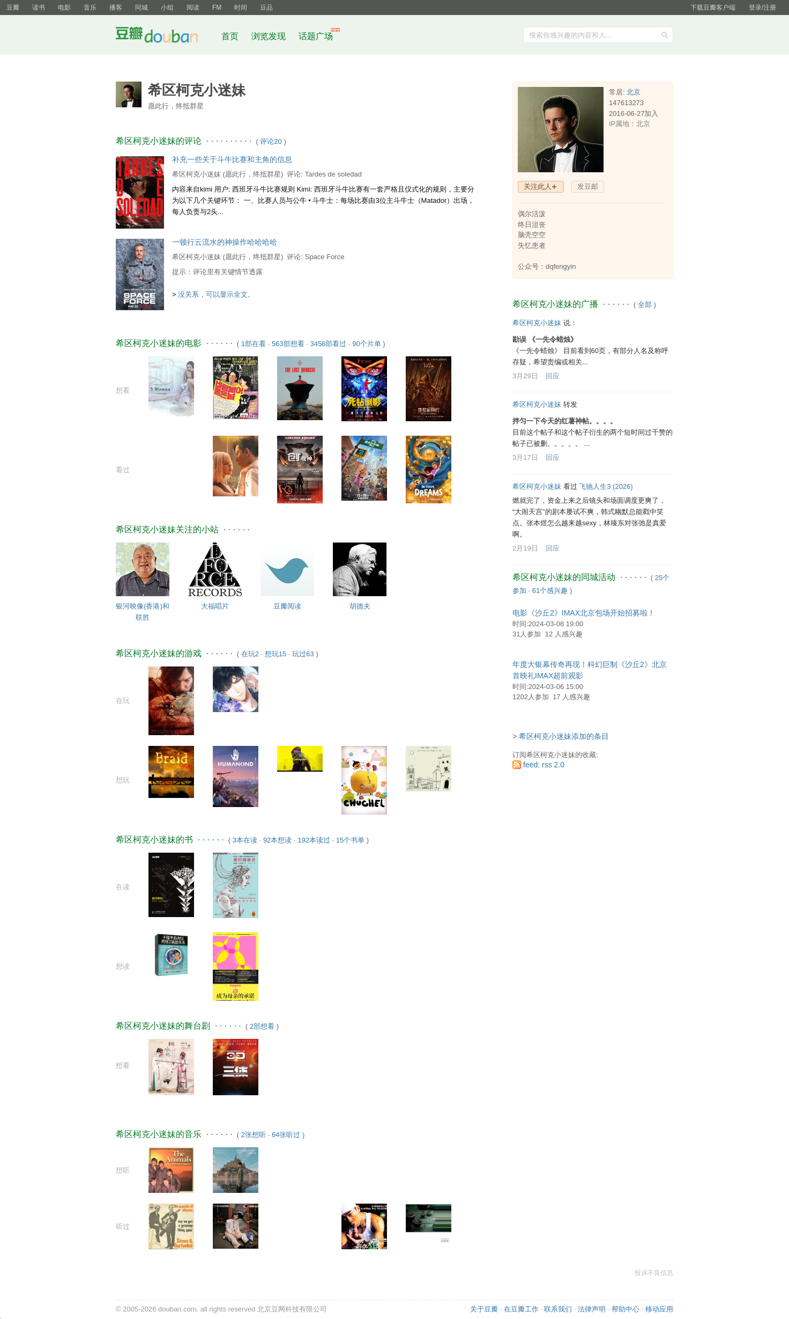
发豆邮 (587, 186)
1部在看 (253, 344)
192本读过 (313, 840)
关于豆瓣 (484, 1309)
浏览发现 (269, 36)
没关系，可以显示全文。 (216, 294)
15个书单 (350, 840)
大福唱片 (215, 606)
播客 (115, 7)
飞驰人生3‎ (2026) (605, 486)
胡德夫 (359, 606)
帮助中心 (625, 1309)
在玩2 (250, 654)
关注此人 (538, 186)
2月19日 (525, 548)
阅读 (193, 7)
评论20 (270, 141)
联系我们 (558, 1309)
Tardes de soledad (333, 174)
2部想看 (262, 1026)
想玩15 (275, 654)
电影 (64, 7)
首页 (230, 36)
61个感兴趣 (550, 591)
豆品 (266, 7)
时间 (240, 7)
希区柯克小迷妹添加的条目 (564, 736)
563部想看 (288, 344)
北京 (634, 92)
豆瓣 (12, 7)
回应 (553, 376)
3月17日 (525, 457)
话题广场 (316, 36)
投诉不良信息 (654, 1273)
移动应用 (659, 1309)
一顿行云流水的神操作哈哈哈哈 (224, 242)
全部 (645, 305)
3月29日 (525, 376)
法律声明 (592, 1309)
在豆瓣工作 (521, 1309)
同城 (141, 7)
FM (216, 7)
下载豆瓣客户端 (712, 7)
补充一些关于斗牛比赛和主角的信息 (232, 159)
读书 (38, 7)
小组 (167, 7)
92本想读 (277, 840)
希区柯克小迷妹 (196, 174)
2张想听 (253, 1135)
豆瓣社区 (165, 36)
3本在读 (245, 840)
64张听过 (286, 1135)
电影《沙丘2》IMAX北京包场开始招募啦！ (583, 613)
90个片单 (366, 344)
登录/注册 (762, 7)
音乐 (90, 7)
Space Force (325, 257)
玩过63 (303, 654)
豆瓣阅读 (287, 606)
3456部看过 (328, 344)
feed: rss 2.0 (543, 764)
